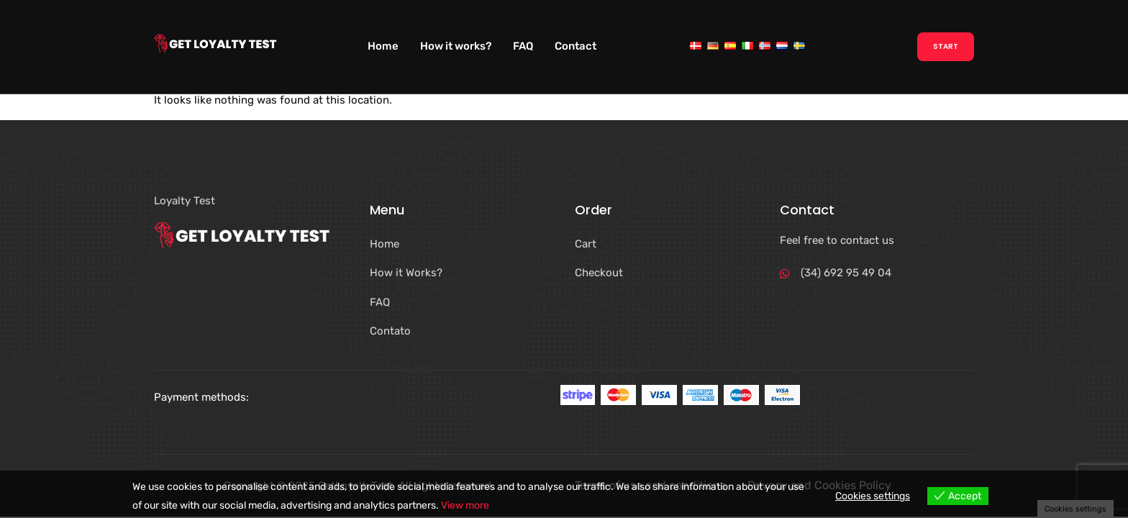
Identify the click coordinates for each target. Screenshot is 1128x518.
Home (383, 46)
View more (465, 505)
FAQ (523, 46)
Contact (575, 46)
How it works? (455, 46)
